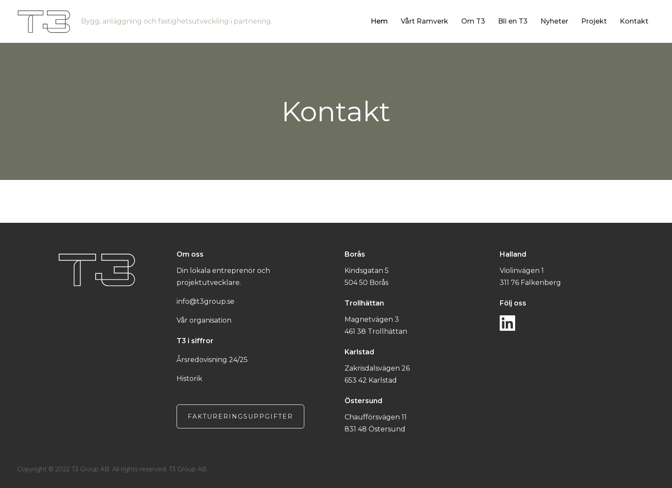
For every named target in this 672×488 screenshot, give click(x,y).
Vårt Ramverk (424, 21)
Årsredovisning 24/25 (212, 360)
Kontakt (634, 21)
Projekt (594, 21)
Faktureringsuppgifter (240, 416)
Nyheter (554, 21)
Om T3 (473, 21)
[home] (194, 21)
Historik (189, 378)
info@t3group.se (205, 301)
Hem (379, 21)
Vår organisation (204, 320)
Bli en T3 (513, 21)
